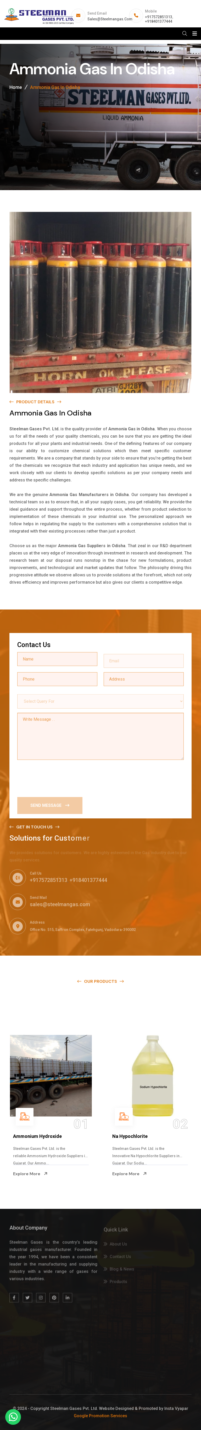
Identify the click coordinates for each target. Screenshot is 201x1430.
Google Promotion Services (100, 1415)
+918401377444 (158, 21)
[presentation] (57, 777)
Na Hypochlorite (130, 1136)
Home (15, 87)
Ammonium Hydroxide (37, 1136)
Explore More (30, 1173)
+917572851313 (158, 17)
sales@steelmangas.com (109, 19)
